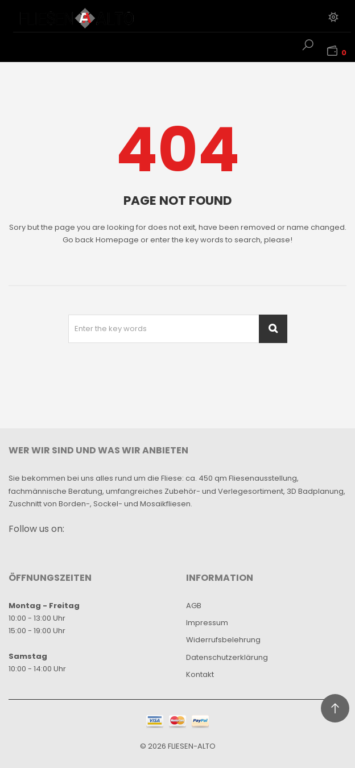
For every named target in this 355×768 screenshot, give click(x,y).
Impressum (207, 622)
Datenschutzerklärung (227, 657)
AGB (193, 605)
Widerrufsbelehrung (223, 639)
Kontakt (200, 674)
